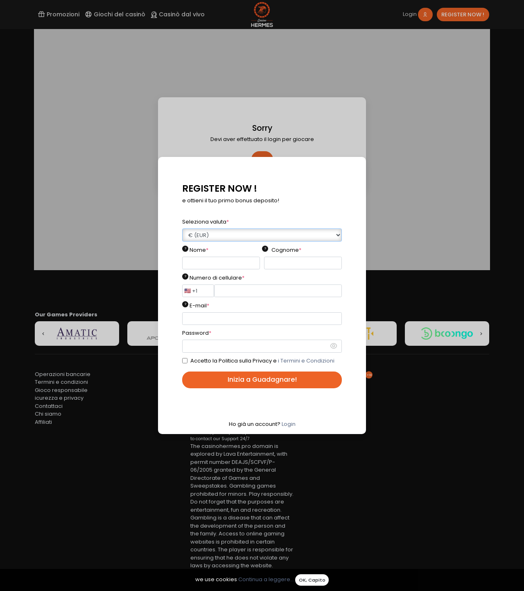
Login (289, 424)
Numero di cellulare (217, 278)
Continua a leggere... (266, 580)
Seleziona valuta (205, 222)
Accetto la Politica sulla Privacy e (262, 361)
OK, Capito (312, 580)
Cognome (286, 250)
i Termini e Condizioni (306, 361)
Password (196, 333)
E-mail (199, 305)
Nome (199, 250)
